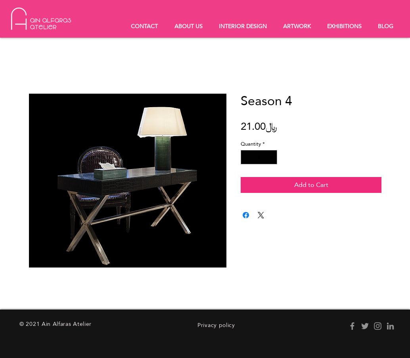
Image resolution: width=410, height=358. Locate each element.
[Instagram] (378, 326)
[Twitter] (365, 326)
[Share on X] (261, 215)
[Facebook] (352, 326)
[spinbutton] (259, 157)
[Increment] (271, 157)
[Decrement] (246, 157)
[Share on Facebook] (246, 215)
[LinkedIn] (390, 326)
